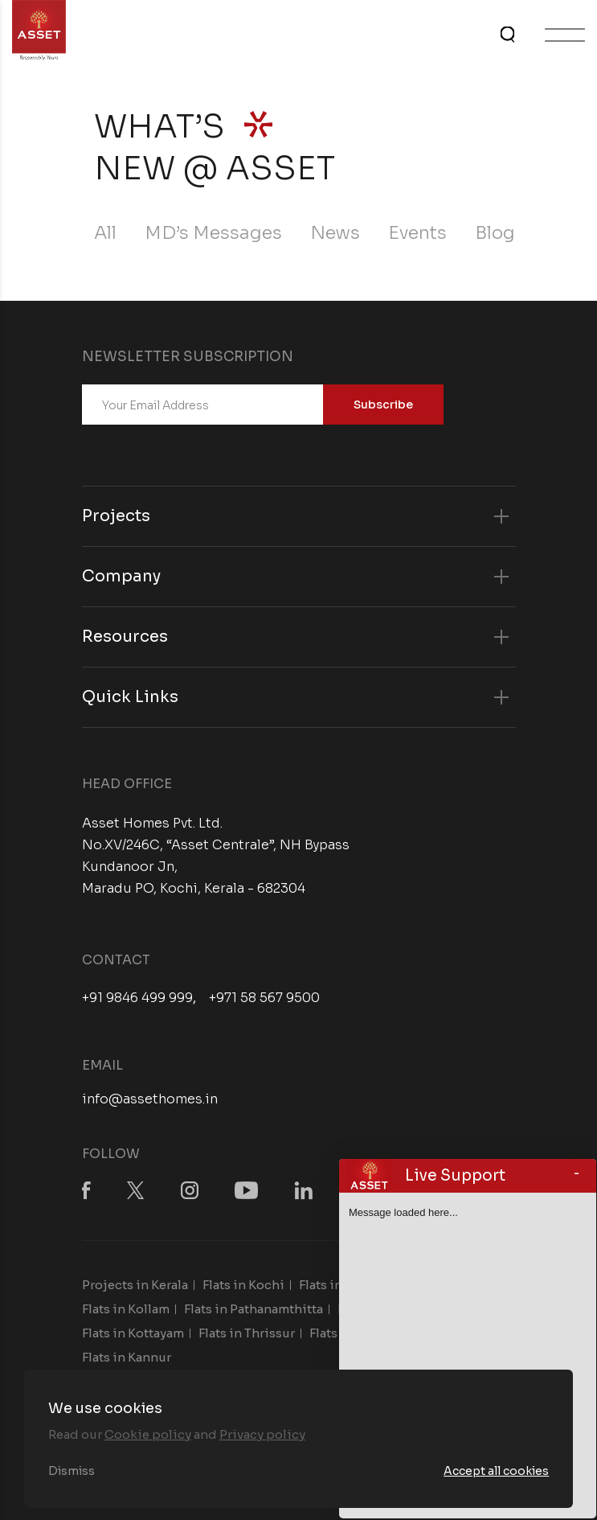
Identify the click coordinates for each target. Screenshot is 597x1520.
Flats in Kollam (126, 1309)
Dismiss (71, 1471)
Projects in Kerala (135, 1284)
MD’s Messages (213, 233)
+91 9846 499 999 (137, 998)
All (105, 233)
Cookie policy (147, 1434)
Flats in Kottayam (133, 1333)
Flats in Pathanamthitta (253, 1309)
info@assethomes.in (150, 1099)
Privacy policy (262, 1434)
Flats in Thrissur (246, 1333)
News (335, 233)
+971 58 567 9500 (264, 998)
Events (417, 233)
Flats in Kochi (243, 1284)
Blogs (500, 233)
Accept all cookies (496, 1471)
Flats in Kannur (126, 1357)
